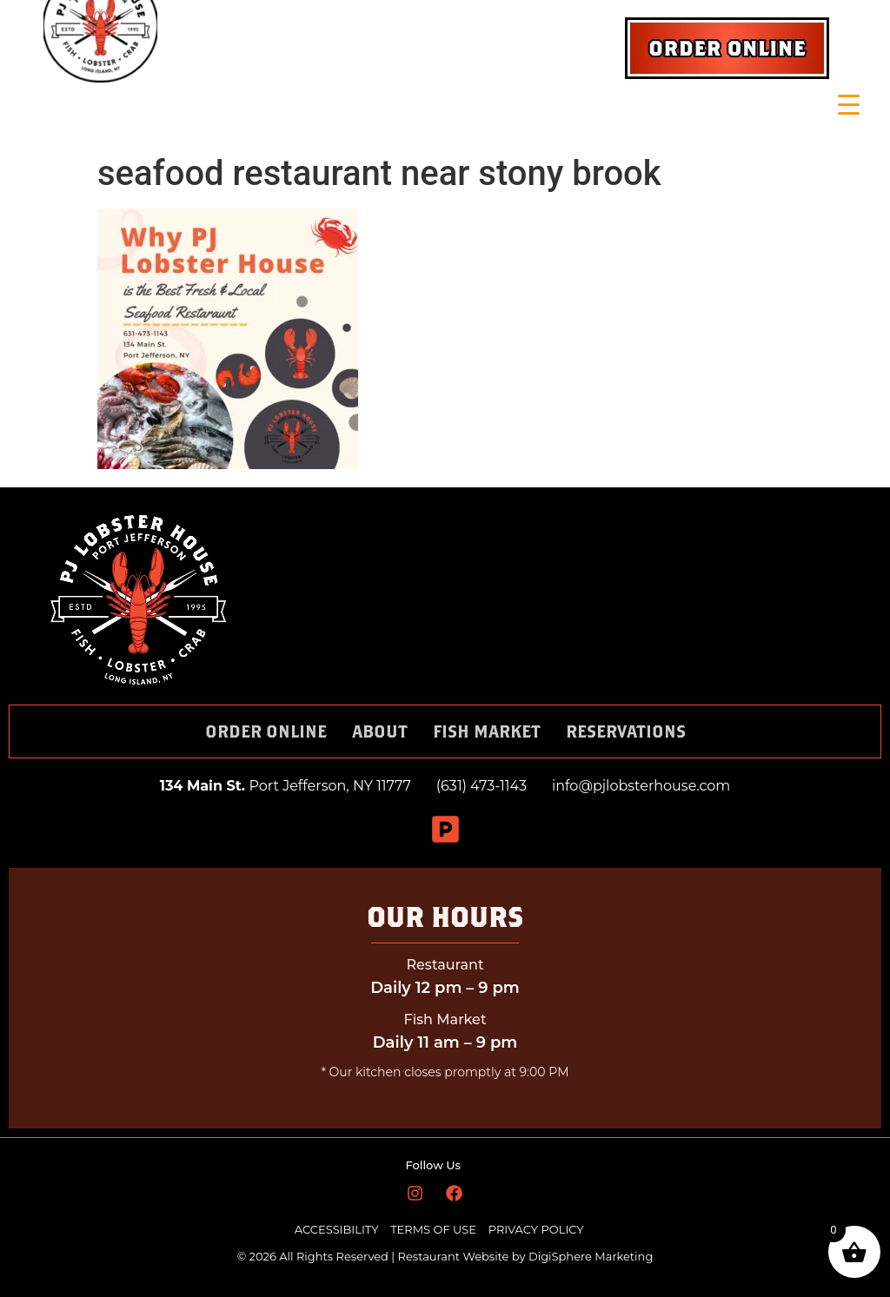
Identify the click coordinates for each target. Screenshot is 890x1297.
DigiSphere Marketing (590, 1256)
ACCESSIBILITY (337, 1229)
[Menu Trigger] (849, 105)
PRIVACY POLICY (536, 1229)
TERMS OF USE (434, 1229)
